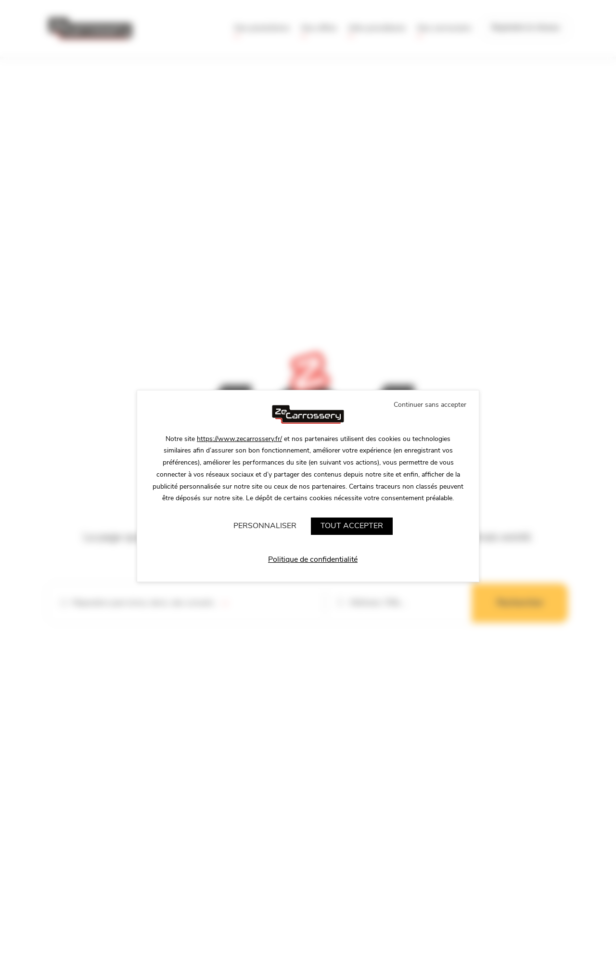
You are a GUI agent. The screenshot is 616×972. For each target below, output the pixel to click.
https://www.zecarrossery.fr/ (239, 438)
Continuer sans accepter (430, 404)
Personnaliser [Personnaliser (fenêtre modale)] (264, 525)
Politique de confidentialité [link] (313, 559)
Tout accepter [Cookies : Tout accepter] (352, 525)
